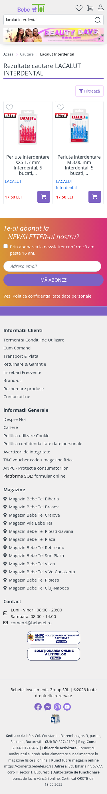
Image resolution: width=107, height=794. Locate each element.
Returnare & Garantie (24, 364)
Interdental (66, 187)
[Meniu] (8, 8)
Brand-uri (12, 380)
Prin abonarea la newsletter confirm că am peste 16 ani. (52, 250)
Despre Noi (14, 419)
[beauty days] (53, 35)
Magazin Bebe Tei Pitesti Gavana (38, 531)
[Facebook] (38, 707)
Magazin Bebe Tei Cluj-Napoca (36, 588)
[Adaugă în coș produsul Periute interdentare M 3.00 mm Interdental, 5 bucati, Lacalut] (94, 197)
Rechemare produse (23, 388)
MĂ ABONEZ (54, 280)
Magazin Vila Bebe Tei (27, 523)
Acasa (8, 54)
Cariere (10, 427)
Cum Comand (17, 348)
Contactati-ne (16, 396)
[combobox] (53, 20)
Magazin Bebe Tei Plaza (29, 539)
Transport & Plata (20, 356)
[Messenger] (47, 707)
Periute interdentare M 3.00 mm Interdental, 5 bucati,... (79, 165)
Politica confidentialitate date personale (42, 443)
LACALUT (13, 181)
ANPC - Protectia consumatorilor (35, 468)
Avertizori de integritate (26, 452)
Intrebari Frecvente (22, 372)
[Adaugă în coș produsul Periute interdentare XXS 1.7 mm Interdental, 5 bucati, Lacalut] (43, 197)
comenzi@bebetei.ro (31, 622)
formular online (49, 476)
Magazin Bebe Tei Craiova (31, 515)
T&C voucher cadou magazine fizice (38, 460)
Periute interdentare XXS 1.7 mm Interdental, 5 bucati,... (28, 165)
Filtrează (89, 91)
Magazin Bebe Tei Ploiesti (31, 580)
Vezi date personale (47, 296)
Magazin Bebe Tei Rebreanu (33, 547)
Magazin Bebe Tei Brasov (30, 506)
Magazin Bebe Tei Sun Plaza (33, 555)
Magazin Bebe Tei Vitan (29, 563)
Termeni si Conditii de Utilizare (33, 340)
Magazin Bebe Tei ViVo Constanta (39, 571)
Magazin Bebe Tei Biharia (31, 499)
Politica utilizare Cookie (26, 435)
